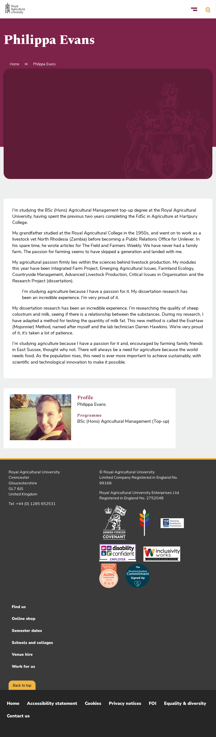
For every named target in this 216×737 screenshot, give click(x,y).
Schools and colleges (32, 642)
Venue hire (22, 654)
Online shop (23, 618)
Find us (19, 607)
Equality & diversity (185, 703)
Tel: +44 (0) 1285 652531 (32, 503)
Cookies (93, 703)
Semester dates (27, 630)
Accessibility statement (52, 703)
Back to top (22, 685)
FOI (152, 703)
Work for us (23, 666)
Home (14, 64)
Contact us (18, 716)
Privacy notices (125, 703)
